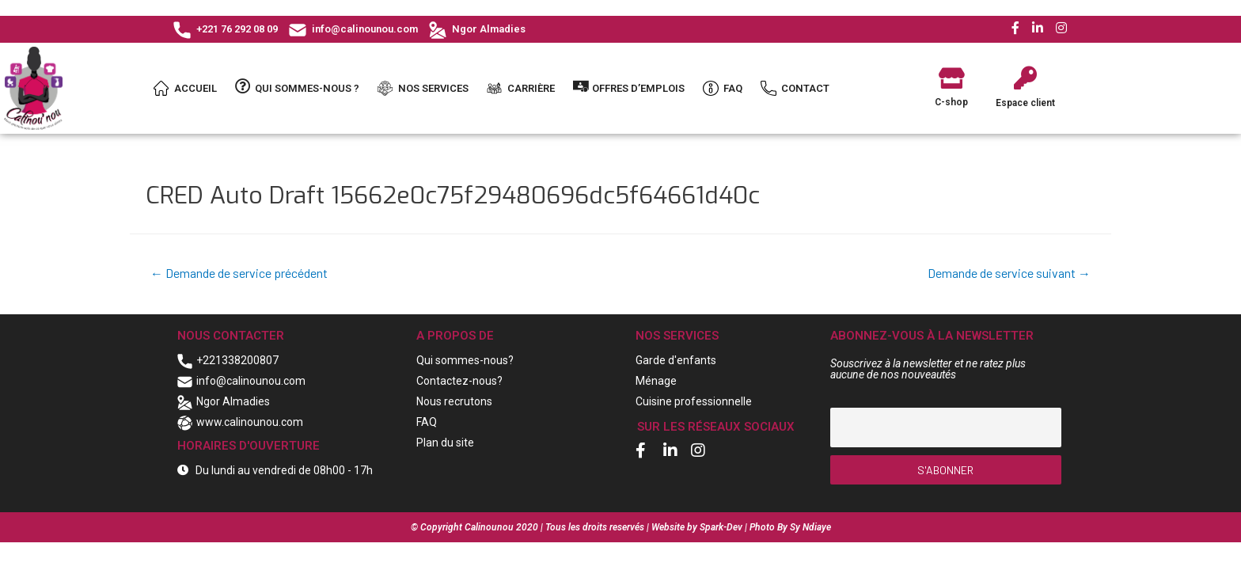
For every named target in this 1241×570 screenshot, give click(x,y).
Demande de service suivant (1009, 272)
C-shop (951, 102)
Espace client (1025, 102)
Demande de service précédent (239, 272)
